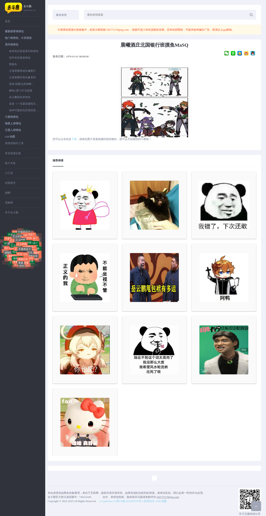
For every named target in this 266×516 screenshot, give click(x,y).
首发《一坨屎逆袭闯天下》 (24, 103)
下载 (74, 139)
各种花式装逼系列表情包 (23, 51)
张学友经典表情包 (19, 57)
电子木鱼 (10, 163)
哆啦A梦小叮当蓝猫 (20, 90)
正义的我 (20, 242)
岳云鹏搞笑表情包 (19, 97)
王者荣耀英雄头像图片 (22, 70)
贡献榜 (9, 202)
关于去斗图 (11, 212)
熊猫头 (13, 64)
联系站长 (149, 501)
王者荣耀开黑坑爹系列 (22, 77)
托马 (10, 245)
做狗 (21, 266)
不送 (11, 263)
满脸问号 (9, 253)
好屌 (25, 231)
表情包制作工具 (14, 143)
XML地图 (161, 501)
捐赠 (7, 192)
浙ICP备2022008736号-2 (129, 501)
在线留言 (10, 182)
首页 (7, 21)
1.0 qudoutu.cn (107, 501)
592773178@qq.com (118, 29)
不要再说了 (29, 236)
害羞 (15, 261)
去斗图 (31, 8)
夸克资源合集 (13, 153)
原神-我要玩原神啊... (21, 84)
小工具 (9, 173)
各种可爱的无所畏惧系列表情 (24, 110)
